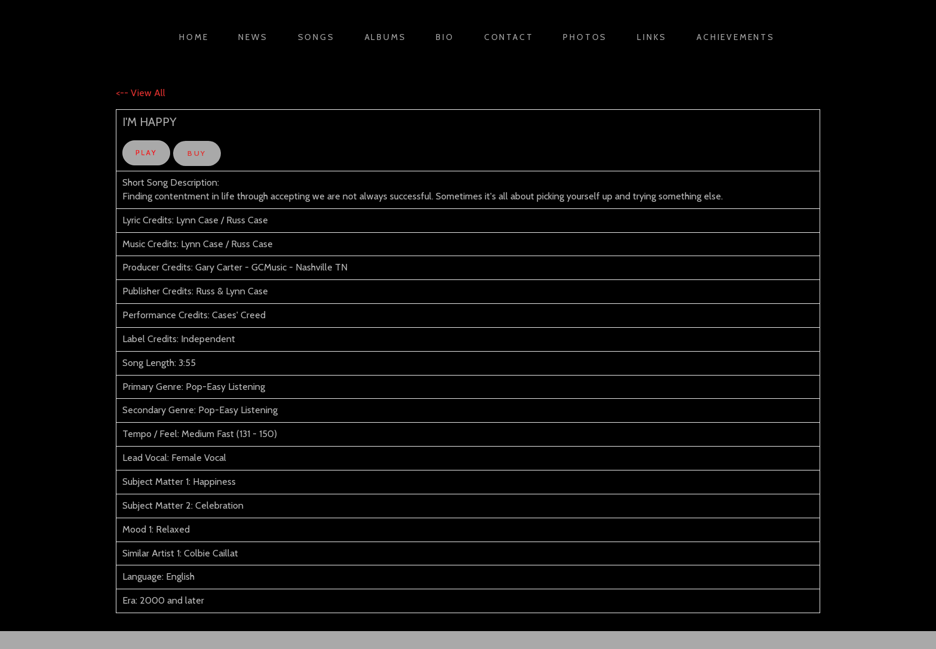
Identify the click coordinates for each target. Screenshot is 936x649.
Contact (509, 37)
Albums (386, 37)
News (252, 37)
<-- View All (140, 93)
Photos (585, 37)
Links (652, 37)
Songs (316, 37)
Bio (445, 37)
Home (193, 37)
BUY (196, 153)
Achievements (736, 37)
